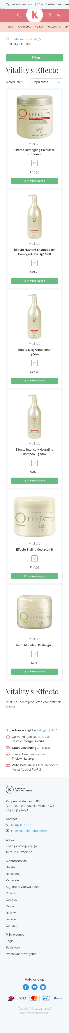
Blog (10, 27)
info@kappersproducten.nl (29, 831)
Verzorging (54, 27)
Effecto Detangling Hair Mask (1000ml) (34, 152)
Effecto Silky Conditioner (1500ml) (34, 352)
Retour (10, 906)
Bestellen (12, 874)
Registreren (14, 947)
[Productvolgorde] (47, 82)
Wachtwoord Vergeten (21, 954)
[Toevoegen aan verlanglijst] (34, 163)
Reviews (11, 913)
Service (11, 919)
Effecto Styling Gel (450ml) (34, 549)
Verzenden (13, 880)
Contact (11, 925)
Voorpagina (24, 27)
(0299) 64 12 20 (47, 730)
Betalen (11, 867)
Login (9, 941)
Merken (19, 39)
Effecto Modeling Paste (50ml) (34, 645)
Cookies (11, 899)
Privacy (11, 893)
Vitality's (35, 39)
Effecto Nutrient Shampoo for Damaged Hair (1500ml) (34, 252)
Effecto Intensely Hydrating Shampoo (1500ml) (34, 452)
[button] (34, 139)
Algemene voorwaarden (22, 887)
